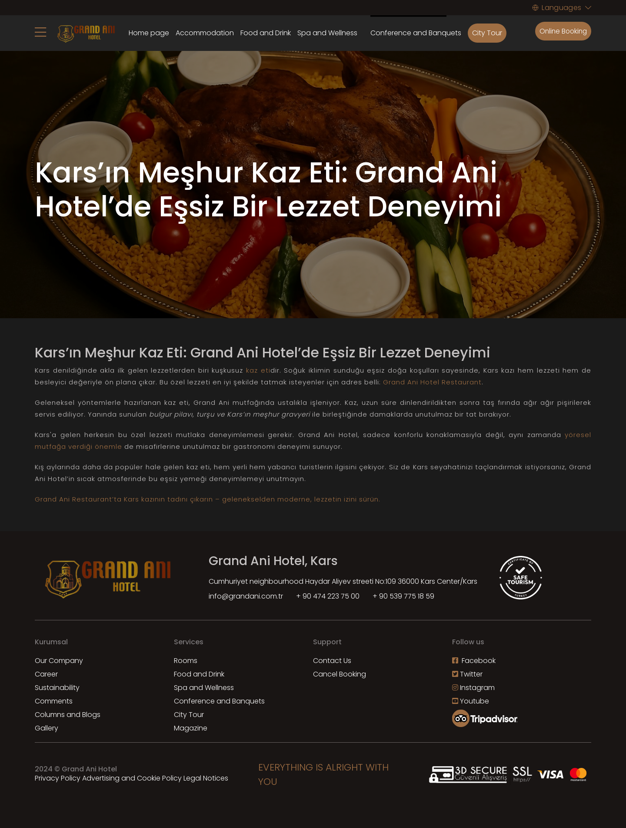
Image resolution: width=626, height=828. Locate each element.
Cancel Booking (339, 674)
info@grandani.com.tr (246, 596)
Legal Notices (205, 778)
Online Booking (562, 31)
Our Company (59, 661)
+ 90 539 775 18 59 (403, 596)
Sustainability (57, 688)
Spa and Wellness (327, 33)
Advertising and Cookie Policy (132, 778)
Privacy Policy (57, 778)
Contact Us (332, 661)
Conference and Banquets (219, 701)
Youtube (470, 701)
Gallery (46, 728)
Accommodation (205, 33)
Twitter (467, 674)
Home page (149, 33)
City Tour (487, 33)
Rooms (185, 661)
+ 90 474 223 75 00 (328, 596)
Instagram (473, 688)
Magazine (190, 728)
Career (46, 674)
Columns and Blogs (67, 715)
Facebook (474, 661)
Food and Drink (265, 33)
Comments (54, 701)
